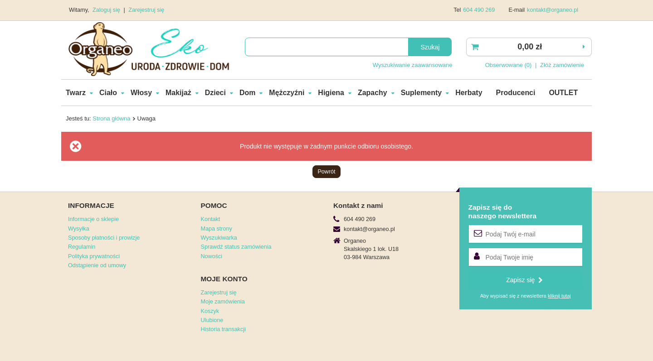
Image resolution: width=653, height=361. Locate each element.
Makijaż (178, 92)
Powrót (326, 171)
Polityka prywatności (94, 256)
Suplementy (421, 92)
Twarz (76, 92)
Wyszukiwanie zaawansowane (413, 65)
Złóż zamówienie (562, 65)
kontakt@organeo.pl (552, 10)
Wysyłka (78, 229)
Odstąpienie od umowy (97, 265)
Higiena (331, 92)
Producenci (516, 92)
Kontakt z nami (358, 205)
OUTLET (563, 92)
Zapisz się (524, 280)
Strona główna (111, 118)
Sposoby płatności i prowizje (104, 238)
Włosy (141, 92)
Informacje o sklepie (93, 219)
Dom (247, 92)
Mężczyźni (286, 92)
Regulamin (81, 247)
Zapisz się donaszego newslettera (502, 211)
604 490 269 (479, 10)
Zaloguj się (107, 10)
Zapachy (372, 92)
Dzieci (215, 92)
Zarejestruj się (146, 10)
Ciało (108, 92)
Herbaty (468, 92)
